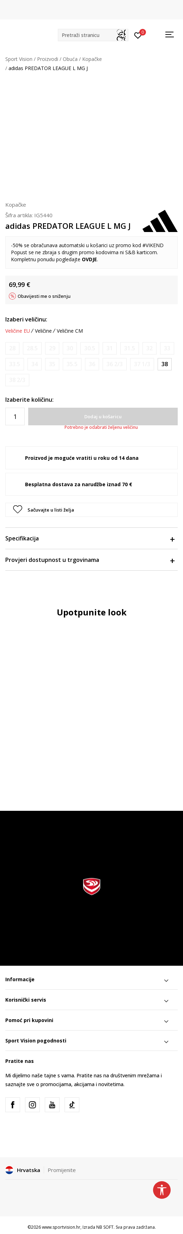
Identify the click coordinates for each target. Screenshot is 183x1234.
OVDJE (89, 259)
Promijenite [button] (62, 1169)
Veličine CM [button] (70, 331)
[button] (93, 35)
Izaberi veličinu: (26, 319)
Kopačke (92, 59)
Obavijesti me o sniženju (44, 296)
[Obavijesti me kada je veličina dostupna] (12, 348)
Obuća (70, 59)
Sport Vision (18, 59)
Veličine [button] (43, 331)
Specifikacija (89, 538)
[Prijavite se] (138, 35)
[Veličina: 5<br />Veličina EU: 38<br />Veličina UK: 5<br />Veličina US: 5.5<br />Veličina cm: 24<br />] (165, 364)
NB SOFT (105, 1227)
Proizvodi (47, 59)
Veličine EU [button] (17, 331)
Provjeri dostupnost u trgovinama (89, 560)
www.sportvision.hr (61, 1227)
